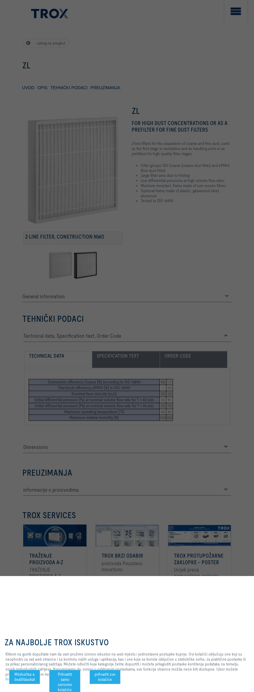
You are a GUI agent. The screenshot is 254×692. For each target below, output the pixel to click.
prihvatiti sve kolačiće (105, 677)
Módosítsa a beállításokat (24, 677)
